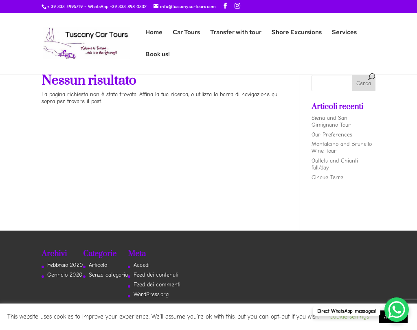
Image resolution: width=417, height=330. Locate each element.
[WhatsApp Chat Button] (396, 309)
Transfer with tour (235, 32)
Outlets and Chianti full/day (335, 164)
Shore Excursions (297, 32)
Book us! (157, 54)
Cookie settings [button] (349, 316)
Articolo (98, 265)
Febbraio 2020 (65, 265)
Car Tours (186, 32)
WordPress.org (151, 294)
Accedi (141, 265)
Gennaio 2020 (65, 274)
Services (344, 32)
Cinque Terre (327, 177)
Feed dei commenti (157, 284)
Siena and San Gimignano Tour (331, 121)
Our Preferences (332, 134)
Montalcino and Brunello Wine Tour (342, 147)
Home (153, 32)
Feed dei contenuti (156, 274)
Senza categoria (108, 274)
